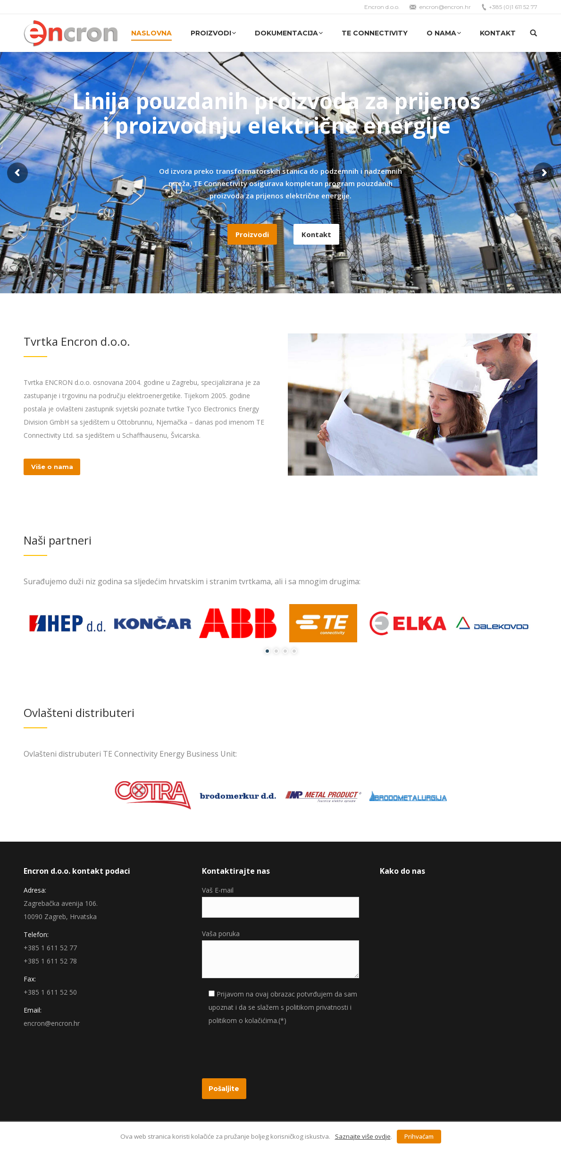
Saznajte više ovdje (363, 1136)
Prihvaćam (419, 1136)
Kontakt (316, 234)
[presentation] (273, 1050)
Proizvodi (252, 234)
